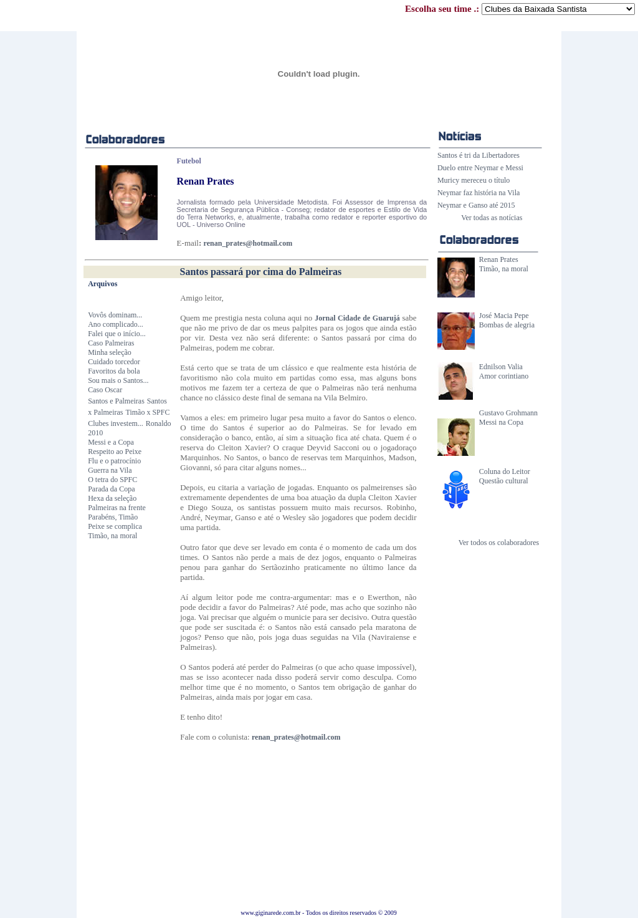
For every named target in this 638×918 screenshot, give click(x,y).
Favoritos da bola (114, 371)
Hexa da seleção (112, 498)
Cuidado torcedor (114, 361)
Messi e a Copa (111, 442)
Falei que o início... (117, 333)
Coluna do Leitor (504, 471)
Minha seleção (109, 352)
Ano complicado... (115, 324)
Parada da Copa (111, 489)
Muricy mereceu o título (473, 180)
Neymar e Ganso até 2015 (476, 205)
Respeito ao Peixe (114, 451)
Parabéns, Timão (113, 517)
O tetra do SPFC (112, 479)
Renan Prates (498, 259)
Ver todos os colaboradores (499, 542)
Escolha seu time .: (520, 9)
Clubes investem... (115, 423)
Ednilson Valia (501, 366)
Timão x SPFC (148, 412)
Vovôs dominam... (115, 315)
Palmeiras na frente (117, 507)
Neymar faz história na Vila (478, 192)
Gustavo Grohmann (508, 412)
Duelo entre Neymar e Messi (480, 167)
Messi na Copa (501, 422)
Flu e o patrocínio (114, 461)
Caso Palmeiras (111, 343)
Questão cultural (503, 480)
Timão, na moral (503, 268)
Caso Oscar (105, 389)
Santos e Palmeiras (116, 401)
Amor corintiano (504, 376)
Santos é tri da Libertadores (478, 155)
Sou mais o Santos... (118, 380)
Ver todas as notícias (491, 217)
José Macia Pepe (504, 315)
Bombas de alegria (507, 325)
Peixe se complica (115, 526)
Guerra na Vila (109, 470)
